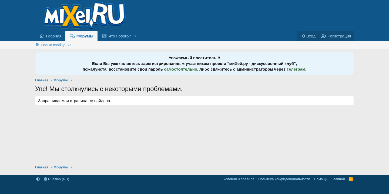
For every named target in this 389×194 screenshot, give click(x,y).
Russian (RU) (56, 179)
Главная (53, 36)
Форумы (84, 36)
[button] (135, 36)
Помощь (320, 179)
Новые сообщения (56, 45)
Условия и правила (238, 179)
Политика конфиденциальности (284, 179)
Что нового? (119, 36)
